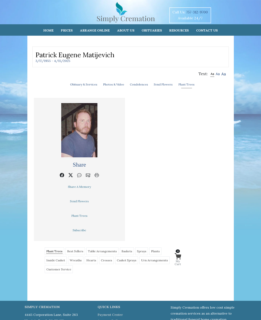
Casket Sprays (189, 115)
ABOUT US (125, 30)
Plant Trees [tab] (186, 84)
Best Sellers (124, 106)
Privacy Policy (109, 297)
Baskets (176, 106)
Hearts (154, 115)
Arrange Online (110, 273)
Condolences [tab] (139, 84)
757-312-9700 (197, 12)
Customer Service (139, 124)
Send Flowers (58, 201)
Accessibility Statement (122, 314)
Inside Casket (118, 115)
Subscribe (58, 230)
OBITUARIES (152, 30)
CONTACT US (207, 30)
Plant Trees (58, 215)
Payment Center (110, 267)
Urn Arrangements (108, 124)
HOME (48, 30)
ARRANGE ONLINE (95, 30)
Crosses (169, 115)
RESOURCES (179, 30)
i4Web (166, 309)
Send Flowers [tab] (163, 84)
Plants (99, 115)
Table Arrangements (151, 106)
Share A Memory (58, 187)
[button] (212, 74)
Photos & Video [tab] (113, 84)
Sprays (190, 106)
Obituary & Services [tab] (83, 84)
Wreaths (138, 115)
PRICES (66, 30)
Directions (106, 291)
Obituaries (106, 279)
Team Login (146, 314)
